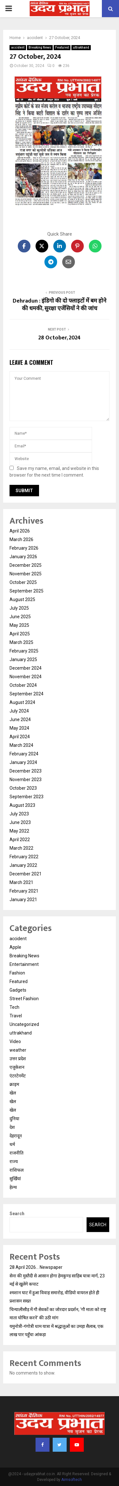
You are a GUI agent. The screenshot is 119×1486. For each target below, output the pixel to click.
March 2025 (21, 642)
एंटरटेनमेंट (18, 1075)
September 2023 (26, 796)
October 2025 (23, 582)
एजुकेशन (17, 1067)
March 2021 (21, 882)
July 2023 (19, 813)
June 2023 (20, 822)
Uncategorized (24, 1024)
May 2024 (19, 728)
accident (17, 47)
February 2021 (24, 891)
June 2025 (20, 616)
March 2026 (21, 539)
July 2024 (19, 710)
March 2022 (21, 848)
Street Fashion (24, 998)
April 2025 (20, 633)
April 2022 (20, 839)
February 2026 (24, 548)
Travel (16, 1015)
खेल (13, 1092)
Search (17, 1213)
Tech (14, 1007)
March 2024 (21, 745)
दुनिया (14, 1118)
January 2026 (23, 556)
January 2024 (23, 762)
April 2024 (20, 736)
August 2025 (22, 599)
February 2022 (24, 856)
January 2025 (23, 659)
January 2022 (23, 865)
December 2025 (26, 565)
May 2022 (19, 830)
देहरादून (16, 1135)
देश (12, 1127)
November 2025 (26, 573)
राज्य (14, 1161)
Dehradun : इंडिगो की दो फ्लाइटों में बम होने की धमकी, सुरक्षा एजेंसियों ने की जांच (59, 304)
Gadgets (18, 990)
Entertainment (24, 964)
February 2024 (24, 753)
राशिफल (16, 1170)
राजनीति (16, 1152)
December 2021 (26, 873)
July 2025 (19, 608)
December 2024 (26, 668)
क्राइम (14, 1084)
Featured (62, 47)
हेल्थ (13, 1187)
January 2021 (23, 899)
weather (18, 1050)
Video (15, 1041)
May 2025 (19, 625)
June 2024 (20, 719)
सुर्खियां (15, 1178)
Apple (15, 947)
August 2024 (22, 702)
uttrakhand (81, 47)
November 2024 (26, 676)
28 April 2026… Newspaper (36, 1267)
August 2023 (22, 805)
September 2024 (26, 693)
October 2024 (23, 685)
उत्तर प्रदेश (18, 1058)
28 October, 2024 (59, 338)
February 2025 (24, 650)
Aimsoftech (71, 1479)
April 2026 (20, 530)
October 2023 (23, 788)
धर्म (12, 1144)
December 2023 (26, 770)
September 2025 (26, 590)
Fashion (17, 972)
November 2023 (26, 779)
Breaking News (40, 47)
